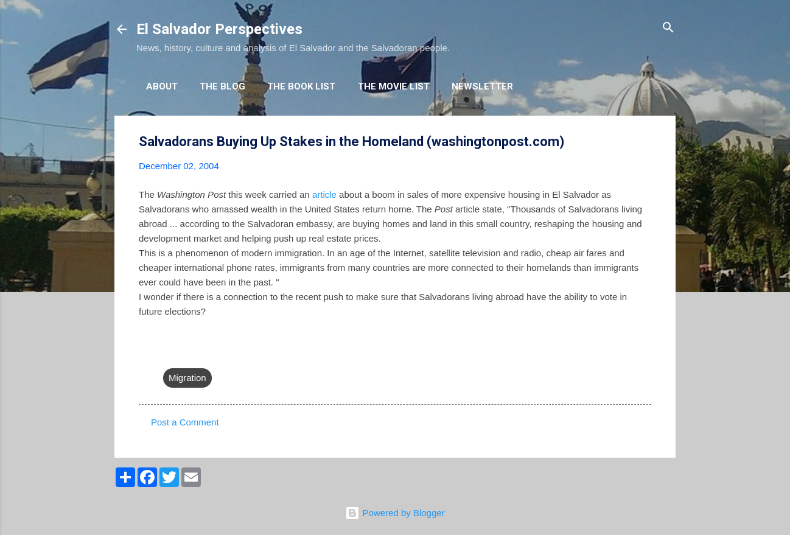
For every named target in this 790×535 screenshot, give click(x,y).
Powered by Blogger (394, 513)
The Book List (301, 86)
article (324, 194)
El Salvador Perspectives (219, 29)
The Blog (222, 86)
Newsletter (482, 86)
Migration (187, 377)
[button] (644, 142)
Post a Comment (185, 422)
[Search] (668, 28)
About (162, 86)
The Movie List (394, 86)
